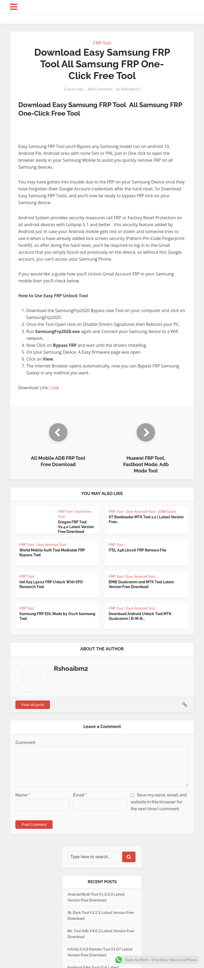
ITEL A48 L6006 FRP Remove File (137, 550)
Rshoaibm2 (130, 89)
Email (80, 795)
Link (55, 388)
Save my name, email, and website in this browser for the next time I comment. (159, 801)
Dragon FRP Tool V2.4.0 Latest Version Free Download (76, 527)
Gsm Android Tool (140, 511)
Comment (25, 742)
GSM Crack (167, 511)
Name (22, 795)
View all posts (32, 704)
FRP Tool (102, 43)
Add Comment (99, 89)
